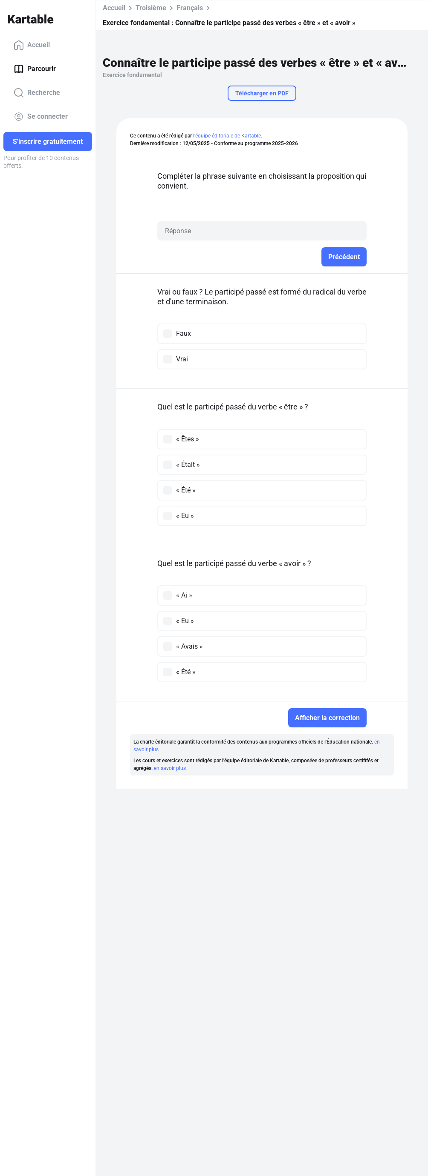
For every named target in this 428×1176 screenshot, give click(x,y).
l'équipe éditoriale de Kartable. (227, 136)
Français (189, 8)
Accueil (32, 45)
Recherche (37, 93)
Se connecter (41, 117)
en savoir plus (170, 768)
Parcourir (35, 69)
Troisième (151, 8)
